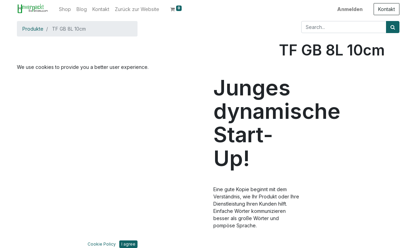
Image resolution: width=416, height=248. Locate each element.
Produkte (32, 29)
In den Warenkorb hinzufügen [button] (329, 101)
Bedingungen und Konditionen (313, 229)
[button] (36, 111)
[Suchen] (392, 27)
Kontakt (386, 9)
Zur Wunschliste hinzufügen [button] (318, 122)
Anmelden (350, 9)
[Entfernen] (285, 81)
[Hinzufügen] (314, 81)
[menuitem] (65, 9)
